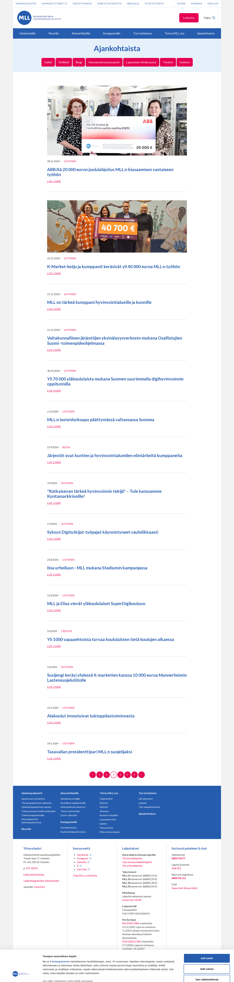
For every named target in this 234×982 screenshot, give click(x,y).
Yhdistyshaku (82, 3)
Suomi (181, 3)
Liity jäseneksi (146, 798)
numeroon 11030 (131, 899)
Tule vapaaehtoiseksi (149, 807)
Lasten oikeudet (68, 815)
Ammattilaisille (69, 793)
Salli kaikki (207, 932)
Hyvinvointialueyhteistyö (73, 831)
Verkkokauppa (26, 3)
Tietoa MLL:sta (109, 793)
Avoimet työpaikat (109, 815)
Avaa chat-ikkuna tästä (184, 887)
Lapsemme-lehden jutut (141, 62)
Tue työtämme (147, 793)
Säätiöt (103, 823)
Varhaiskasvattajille (70, 798)
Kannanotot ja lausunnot (104, 62)
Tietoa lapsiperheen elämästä (36, 803)
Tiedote (168, 62)
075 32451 (32, 868)
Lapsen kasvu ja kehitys (33, 798)
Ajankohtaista (147, 813)
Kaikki (48, 62)
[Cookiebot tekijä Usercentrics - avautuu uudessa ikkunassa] (21, 975)
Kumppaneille (68, 821)
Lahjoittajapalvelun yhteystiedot (41, 880)
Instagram (82, 858)
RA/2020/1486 (130, 923)
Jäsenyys (104, 811)
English (213, 3)
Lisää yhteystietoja (33, 874)
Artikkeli (63, 62)
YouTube (82, 869)
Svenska (196, 3)
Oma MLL (39, 886)
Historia (104, 803)
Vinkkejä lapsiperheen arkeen (36, 807)
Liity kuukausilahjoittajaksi (137, 862)
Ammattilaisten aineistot (73, 807)
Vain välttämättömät (206, 953)
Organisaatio (106, 798)
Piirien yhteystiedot (110, 832)
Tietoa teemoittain (70, 811)
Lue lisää (54, 181)
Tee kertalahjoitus (132, 858)
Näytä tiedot (174, 975)
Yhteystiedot (154, 3)
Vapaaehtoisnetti (54, 3)
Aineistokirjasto (109, 3)
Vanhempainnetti (31, 793)
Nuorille (26, 828)
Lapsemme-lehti (108, 819)
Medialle (133, 3)
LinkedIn (81, 862)
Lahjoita (189, 17)
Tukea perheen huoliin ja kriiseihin (38, 811)
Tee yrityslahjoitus (132, 865)
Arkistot (104, 807)
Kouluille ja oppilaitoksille (73, 803)
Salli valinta (207, 943)
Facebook (82, 854)
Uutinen (185, 62)
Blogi (79, 62)
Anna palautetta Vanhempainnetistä (31, 821)
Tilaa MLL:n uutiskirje (85, 875)
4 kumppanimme (60, 935)
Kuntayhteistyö (68, 827)
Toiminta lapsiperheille (32, 815)
